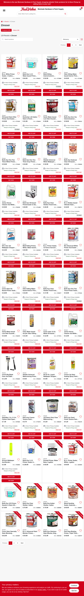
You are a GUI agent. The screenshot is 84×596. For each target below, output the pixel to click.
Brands (7, 21)
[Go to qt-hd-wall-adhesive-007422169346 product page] (52, 419)
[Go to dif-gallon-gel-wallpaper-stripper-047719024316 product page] (11, 247)
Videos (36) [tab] (16, 30)
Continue (74, 585)
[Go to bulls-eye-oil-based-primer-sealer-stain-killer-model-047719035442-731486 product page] (32, 204)
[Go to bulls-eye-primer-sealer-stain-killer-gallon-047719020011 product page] (11, 161)
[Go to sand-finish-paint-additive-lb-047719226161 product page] (73, 419)
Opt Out (73, 590)
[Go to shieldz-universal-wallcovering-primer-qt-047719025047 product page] (32, 376)
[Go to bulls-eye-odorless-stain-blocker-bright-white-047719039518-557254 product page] (52, 525)
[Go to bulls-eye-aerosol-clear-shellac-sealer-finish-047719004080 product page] (52, 290)
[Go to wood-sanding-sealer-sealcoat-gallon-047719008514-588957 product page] (73, 497)
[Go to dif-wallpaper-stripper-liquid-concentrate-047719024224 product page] (52, 376)
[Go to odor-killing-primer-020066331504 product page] (73, 75)
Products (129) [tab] (6, 30)
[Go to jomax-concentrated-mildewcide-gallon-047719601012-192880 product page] (11, 204)
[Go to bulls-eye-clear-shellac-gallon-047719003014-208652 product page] (32, 497)
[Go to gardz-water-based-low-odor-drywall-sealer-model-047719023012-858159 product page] (52, 118)
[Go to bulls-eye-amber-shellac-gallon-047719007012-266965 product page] (52, 497)
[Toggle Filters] (82, 39)
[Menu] (4, 10)
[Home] (2, 21)
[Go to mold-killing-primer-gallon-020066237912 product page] (52, 75)
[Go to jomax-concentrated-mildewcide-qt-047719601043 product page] (73, 333)
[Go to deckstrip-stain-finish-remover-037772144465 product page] (32, 118)
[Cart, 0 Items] (80, 9)
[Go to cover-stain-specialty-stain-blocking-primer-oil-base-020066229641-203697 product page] (11, 525)
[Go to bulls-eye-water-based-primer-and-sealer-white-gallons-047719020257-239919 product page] (32, 75)
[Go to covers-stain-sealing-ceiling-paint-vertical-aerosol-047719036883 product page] (73, 376)
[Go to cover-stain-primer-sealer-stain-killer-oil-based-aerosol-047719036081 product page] (52, 333)
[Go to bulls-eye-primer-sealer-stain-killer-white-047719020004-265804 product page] (32, 461)
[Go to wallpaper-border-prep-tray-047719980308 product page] (11, 461)
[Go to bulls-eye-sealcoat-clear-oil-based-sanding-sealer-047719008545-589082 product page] (73, 161)
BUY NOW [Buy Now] (11, 94)
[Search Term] (42, 14)
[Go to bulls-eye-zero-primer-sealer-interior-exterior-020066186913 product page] (73, 118)
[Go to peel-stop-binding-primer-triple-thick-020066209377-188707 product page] (73, 525)
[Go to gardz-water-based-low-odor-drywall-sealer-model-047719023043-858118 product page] (11, 333)
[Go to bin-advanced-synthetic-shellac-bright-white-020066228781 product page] (73, 247)
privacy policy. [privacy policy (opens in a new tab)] (42, 589)
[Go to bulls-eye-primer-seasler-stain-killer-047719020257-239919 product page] (11, 497)
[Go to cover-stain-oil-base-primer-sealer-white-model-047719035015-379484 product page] (11, 419)
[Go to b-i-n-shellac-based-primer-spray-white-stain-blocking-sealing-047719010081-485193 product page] (52, 247)
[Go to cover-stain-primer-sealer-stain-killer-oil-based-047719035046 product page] (11, 290)
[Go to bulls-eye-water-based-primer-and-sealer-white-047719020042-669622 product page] (73, 290)
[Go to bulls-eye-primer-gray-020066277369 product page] (32, 161)
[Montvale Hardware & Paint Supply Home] (28, 9)
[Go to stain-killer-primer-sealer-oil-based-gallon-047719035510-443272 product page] (11, 118)
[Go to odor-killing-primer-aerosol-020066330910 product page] (32, 333)
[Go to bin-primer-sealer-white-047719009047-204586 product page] (73, 204)
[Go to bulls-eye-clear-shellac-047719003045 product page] (52, 204)
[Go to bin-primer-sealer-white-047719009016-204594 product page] (11, 75)
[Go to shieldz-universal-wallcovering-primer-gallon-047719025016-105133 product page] (52, 161)
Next (80, 45)
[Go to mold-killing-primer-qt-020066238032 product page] (32, 247)
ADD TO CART (11, 90)
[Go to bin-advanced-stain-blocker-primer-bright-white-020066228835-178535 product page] (32, 525)
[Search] (65, 13)
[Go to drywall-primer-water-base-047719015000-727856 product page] (52, 461)
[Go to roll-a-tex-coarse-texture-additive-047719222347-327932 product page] (32, 419)
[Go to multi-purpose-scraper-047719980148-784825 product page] (11, 376)
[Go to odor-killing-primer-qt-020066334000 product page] (32, 290)
